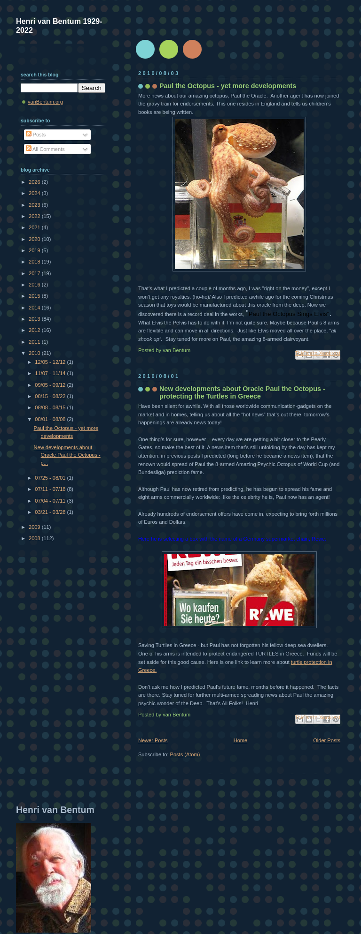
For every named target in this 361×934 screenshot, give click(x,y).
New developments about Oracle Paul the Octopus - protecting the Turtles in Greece (242, 392)
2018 (35, 261)
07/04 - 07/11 (51, 501)
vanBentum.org (45, 102)
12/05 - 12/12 (51, 362)
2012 (35, 330)
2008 (35, 538)
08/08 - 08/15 (51, 407)
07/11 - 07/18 (51, 489)
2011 (35, 342)
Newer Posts (153, 740)
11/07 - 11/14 (51, 373)
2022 (35, 216)
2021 (35, 227)
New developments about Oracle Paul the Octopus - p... (67, 455)
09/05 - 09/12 (51, 385)
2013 (35, 319)
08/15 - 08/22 (51, 396)
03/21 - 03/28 (51, 512)
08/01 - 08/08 (51, 419)
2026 (35, 182)
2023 (35, 205)
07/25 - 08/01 (51, 478)
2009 (35, 527)
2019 (35, 250)
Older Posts (326, 740)
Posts (36, 134)
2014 (35, 307)
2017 (35, 273)
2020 (35, 239)
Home (240, 740)
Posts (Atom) (185, 754)
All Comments (45, 149)
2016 (35, 284)
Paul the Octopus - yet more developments (227, 86)
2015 (35, 296)
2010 (35, 353)
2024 (35, 193)
